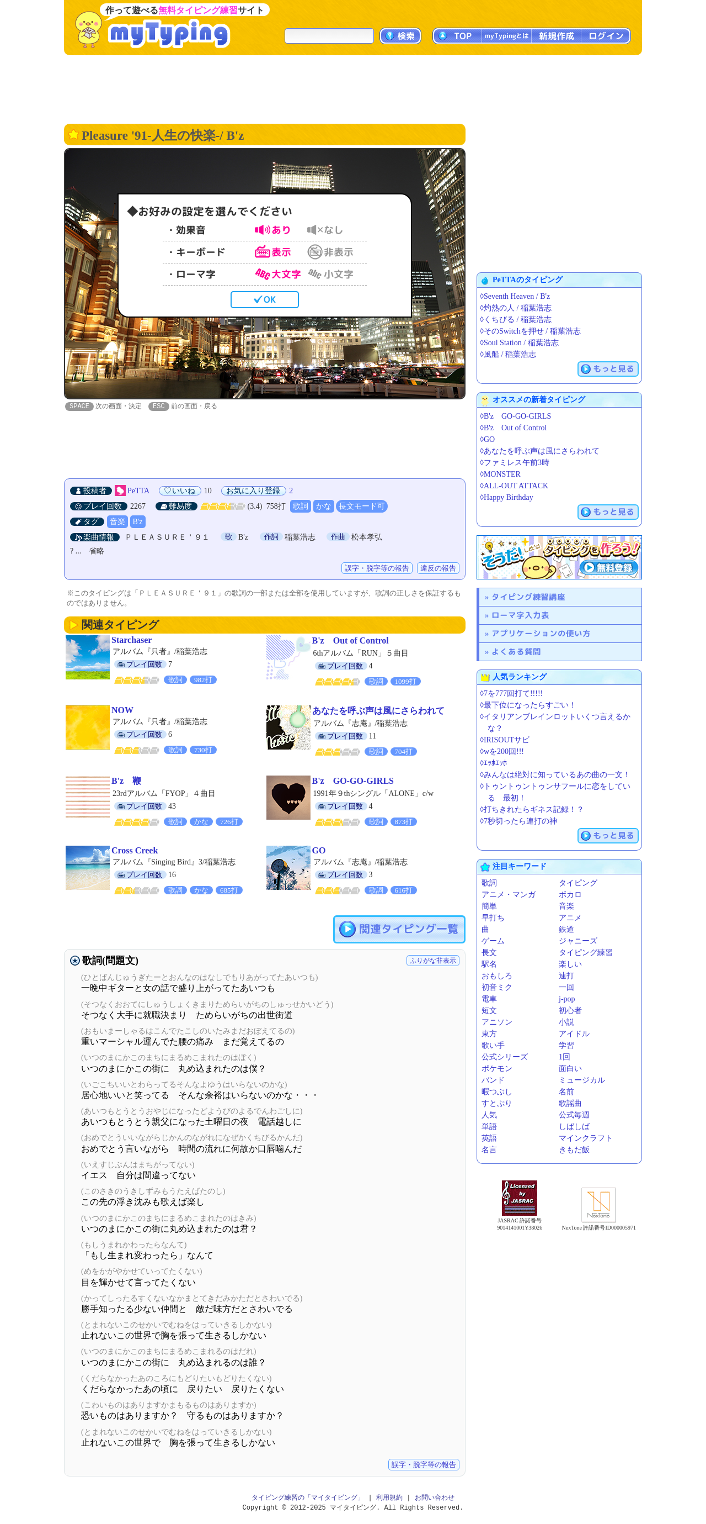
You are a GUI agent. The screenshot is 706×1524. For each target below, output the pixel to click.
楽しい (570, 964)
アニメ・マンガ (509, 894)
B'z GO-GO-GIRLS (353, 781)
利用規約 (389, 1498)
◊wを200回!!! (502, 751)
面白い (570, 1068)
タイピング (578, 883)
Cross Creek (134, 851)
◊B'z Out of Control (513, 428)
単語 (489, 1126)
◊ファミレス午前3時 (514, 462)
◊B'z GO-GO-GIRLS (515, 416)
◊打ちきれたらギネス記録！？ (532, 809)
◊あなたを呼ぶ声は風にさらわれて (540, 451)
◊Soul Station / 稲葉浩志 (519, 343)
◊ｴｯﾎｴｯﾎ (493, 763)
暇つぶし (497, 1092)
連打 (566, 976)
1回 (564, 1057)
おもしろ (497, 976)
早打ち (493, 918)
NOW (122, 710)
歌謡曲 (570, 1103)
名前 (566, 1092)
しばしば (574, 1126)
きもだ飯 (574, 1150)
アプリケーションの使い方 (541, 633)
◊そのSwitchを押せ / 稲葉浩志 (530, 331)
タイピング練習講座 (528, 597)
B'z (138, 522)
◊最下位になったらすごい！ (528, 705)
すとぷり (497, 1103)
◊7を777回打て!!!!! (511, 693)
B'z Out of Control (350, 641)
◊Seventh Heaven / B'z (515, 296)
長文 (489, 952)
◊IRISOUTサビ (505, 740)
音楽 (117, 522)
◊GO (487, 439)
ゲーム (493, 941)
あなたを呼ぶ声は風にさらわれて (378, 711)
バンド (493, 1080)
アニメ (570, 918)
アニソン (497, 1022)
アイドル (574, 1034)
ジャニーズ (578, 941)
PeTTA (138, 491)
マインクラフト (586, 1138)
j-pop (567, 999)
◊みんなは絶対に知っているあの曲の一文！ (555, 775)
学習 (566, 1045)
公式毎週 (574, 1115)
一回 (566, 987)
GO (319, 851)
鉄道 (566, 929)
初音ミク (497, 987)
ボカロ (570, 894)
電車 (489, 999)
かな (323, 507)
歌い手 (493, 1045)
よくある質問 (516, 651)
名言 (489, 1150)
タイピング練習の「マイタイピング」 (308, 1498)
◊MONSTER (500, 474)
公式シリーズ (505, 1057)
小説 (566, 1022)
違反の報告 (438, 569)
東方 (489, 1034)
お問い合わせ (434, 1498)
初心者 (570, 1010)
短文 (489, 1010)
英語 (489, 1138)
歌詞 (300, 507)
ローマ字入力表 (520, 615)
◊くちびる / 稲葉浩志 (516, 319)
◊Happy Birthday (506, 497)
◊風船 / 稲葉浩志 (508, 354)
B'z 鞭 (126, 781)
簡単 (489, 906)
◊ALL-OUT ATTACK (514, 486)
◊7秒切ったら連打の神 (518, 821)
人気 (489, 1115)
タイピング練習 (586, 952)
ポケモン (497, 1068)
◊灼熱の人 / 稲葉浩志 (516, 308)
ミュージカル (582, 1080)
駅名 (489, 964)
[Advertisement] (353, 88)
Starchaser (131, 640)
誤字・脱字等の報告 (377, 569)
